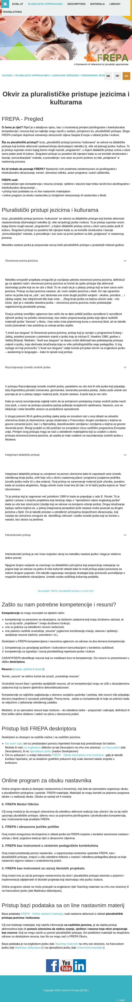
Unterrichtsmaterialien (90, 947)
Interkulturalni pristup (18, 535)
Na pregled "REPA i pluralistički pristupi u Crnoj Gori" (66, 591)
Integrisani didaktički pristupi (22, 454)
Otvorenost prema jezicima (21, 260)
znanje (17, 669)
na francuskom (111, 747)
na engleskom (32, 747)
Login (122, 1000)
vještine (28, 669)
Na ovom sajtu (14, 743)
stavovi (39, 669)
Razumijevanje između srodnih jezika (27, 367)
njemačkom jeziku (40, 751)
